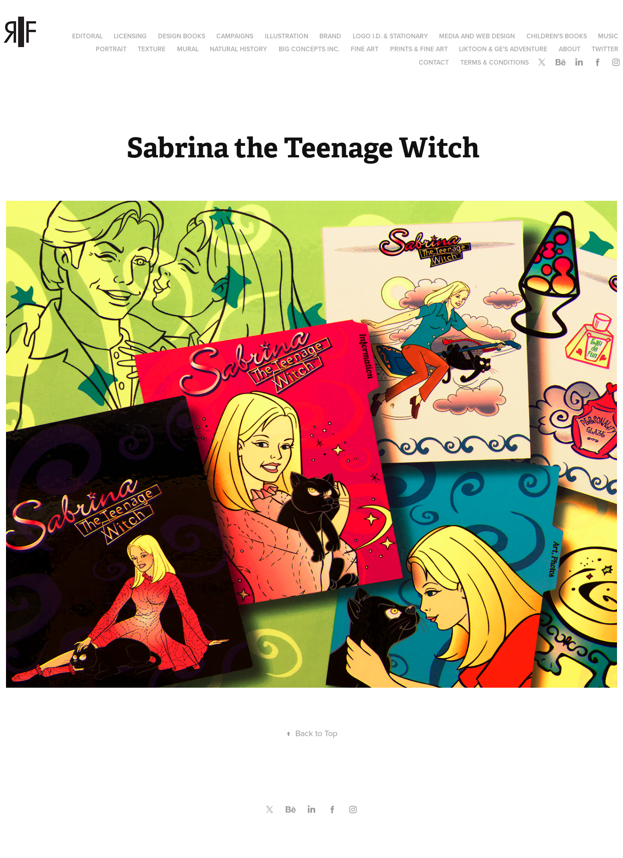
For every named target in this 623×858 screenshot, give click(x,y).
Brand (330, 36)
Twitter (605, 49)
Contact (434, 62)
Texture (151, 49)
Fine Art (365, 49)
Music (608, 36)
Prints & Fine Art (419, 49)
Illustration (286, 36)
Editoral (87, 36)
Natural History (238, 49)
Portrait (111, 49)
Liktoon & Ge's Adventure (503, 49)
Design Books (181, 36)
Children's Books (556, 36)
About (569, 49)
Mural (188, 49)
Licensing (130, 36)
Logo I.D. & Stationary (390, 36)
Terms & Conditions (494, 62)
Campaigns (234, 36)
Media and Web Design (477, 36)
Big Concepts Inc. (309, 49)
